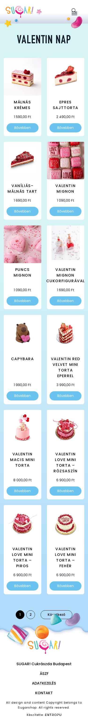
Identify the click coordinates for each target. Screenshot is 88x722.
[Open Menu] (74, 13)
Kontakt (44, 692)
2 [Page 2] (31, 614)
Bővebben (22, 127)
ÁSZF (44, 673)
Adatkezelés (44, 683)
